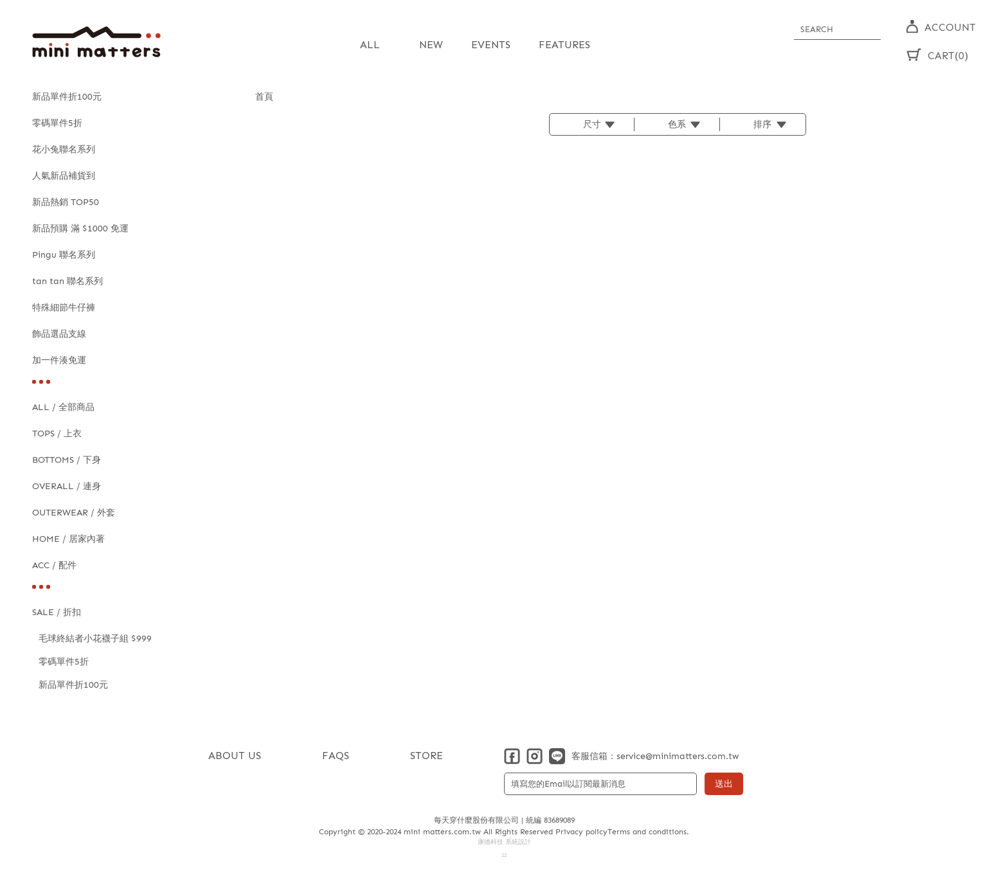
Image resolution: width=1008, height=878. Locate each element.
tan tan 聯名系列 (67, 281)
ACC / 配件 (54, 565)
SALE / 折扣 (56, 612)
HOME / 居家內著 (68, 538)
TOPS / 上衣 (57, 433)
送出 (724, 783)
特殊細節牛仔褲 (63, 307)
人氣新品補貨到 (63, 175)
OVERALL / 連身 (66, 486)
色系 (677, 124)
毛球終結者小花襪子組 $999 (95, 638)
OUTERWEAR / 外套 (73, 512)
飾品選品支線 (59, 333)
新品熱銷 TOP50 (65, 202)
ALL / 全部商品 (63, 407)
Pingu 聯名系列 (63, 254)
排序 (762, 124)
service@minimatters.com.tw (677, 756)
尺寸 (592, 124)
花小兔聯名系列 (63, 149)
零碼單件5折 (57, 123)
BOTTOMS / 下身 (66, 459)
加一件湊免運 (59, 360)
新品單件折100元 (67, 96)
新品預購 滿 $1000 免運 (80, 228)
